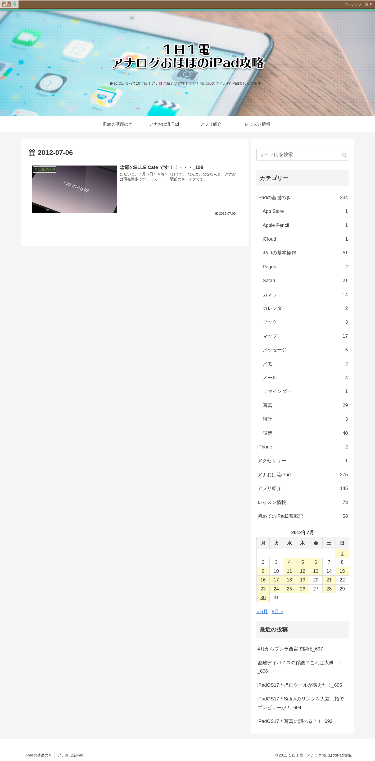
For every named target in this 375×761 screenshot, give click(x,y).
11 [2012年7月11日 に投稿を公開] (289, 571)
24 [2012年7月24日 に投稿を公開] (276, 589)
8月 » (277, 611)
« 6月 (262, 611)
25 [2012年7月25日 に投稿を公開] (289, 589)
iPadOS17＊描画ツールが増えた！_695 (299, 685)
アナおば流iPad (302, 474)
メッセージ (305, 350)
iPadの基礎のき (302, 197)
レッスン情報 (302, 502)
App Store (305, 211)
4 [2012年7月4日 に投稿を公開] (289, 562)
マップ (305, 336)
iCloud (305, 239)
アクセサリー (302, 460)
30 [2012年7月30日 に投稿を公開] (263, 597)
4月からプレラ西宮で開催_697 (290, 649)
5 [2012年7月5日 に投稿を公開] (302, 562)
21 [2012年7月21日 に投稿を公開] (329, 580)
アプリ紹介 (302, 488)
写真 (305, 405)
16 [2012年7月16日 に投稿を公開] (263, 580)
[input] (302, 155)
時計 (305, 419)
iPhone (302, 447)
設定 (305, 433)
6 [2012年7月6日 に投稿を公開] (315, 562)
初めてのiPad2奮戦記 (302, 516)
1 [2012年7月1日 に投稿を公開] (342, 553)
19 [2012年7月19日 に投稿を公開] (302, 580)
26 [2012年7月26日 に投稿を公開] (302, 589)
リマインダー (305, 391)
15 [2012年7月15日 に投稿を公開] (342, 571)
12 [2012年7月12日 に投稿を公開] (302, 571)
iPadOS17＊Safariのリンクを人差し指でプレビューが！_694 (300, 703)
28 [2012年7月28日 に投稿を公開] (329, 589)
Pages (305, 267)
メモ (305, 364)
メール (305, 377)
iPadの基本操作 (305, 253)
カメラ (305, 294)
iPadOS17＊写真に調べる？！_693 (295, 721)
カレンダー (305, 308)
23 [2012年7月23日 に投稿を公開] (263, 589)
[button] (344, 155)
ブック (305, 322)
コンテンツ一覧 (357, 4)
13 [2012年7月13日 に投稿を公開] (315, 571)
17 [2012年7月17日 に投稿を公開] (276, 580)
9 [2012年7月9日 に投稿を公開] (263, 571)
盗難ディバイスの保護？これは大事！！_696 (300, 667)
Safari (305, 280)
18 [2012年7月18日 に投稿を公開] (289, 580)
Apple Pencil (305, 225)
